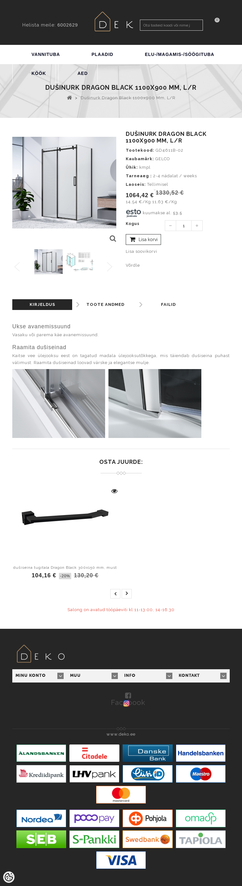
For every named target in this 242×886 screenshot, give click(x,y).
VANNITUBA (46, 54)
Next (111, 267)
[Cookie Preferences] (8, 877)
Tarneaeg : (139, 175)
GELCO (162, 158)
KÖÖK (39, 73)
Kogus (133, 224)
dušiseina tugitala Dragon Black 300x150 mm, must (65, 567)
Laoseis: (136, 184)
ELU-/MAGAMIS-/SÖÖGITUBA (180, 54)
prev (115, 593)
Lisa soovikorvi (141, 251)
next (127, 593)
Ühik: (132, 167)
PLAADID (102, 54)
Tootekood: (140, 150)
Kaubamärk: (140, 158)
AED (83, 73)
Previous (17, 267)
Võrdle (133, 265)
